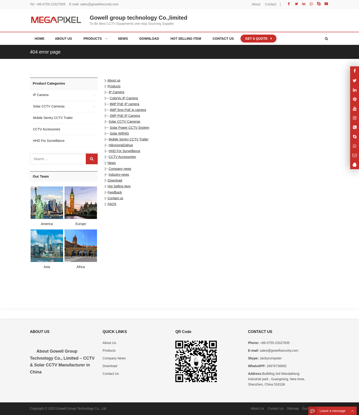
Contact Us (111, 374)
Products (114, 86)
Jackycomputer (270, 358)
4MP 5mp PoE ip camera (128, 110)
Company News (114, 358)
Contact (270, 4)
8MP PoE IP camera (124, 104)
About (256, 4)
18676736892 (276, 366)
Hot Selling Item (119, 186)
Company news (120, 169)
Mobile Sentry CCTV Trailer (128, 139)
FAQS (112, 204)
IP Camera (116, 92)
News (112, 163)
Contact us (115, 198)
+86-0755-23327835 (51, 4)
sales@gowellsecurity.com (99, 4)
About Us (109, 343)
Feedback (115, 192)
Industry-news (119, 174)
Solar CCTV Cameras (124, 121)
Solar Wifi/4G (119, 133)
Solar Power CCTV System (129, 127)
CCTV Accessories (122, 157)
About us (113, 80)
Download (115, 180)
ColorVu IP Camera (124, 98)
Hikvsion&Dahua (121, 145)
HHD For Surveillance (124, 151)
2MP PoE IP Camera (125, 116)
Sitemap (293, 408)
